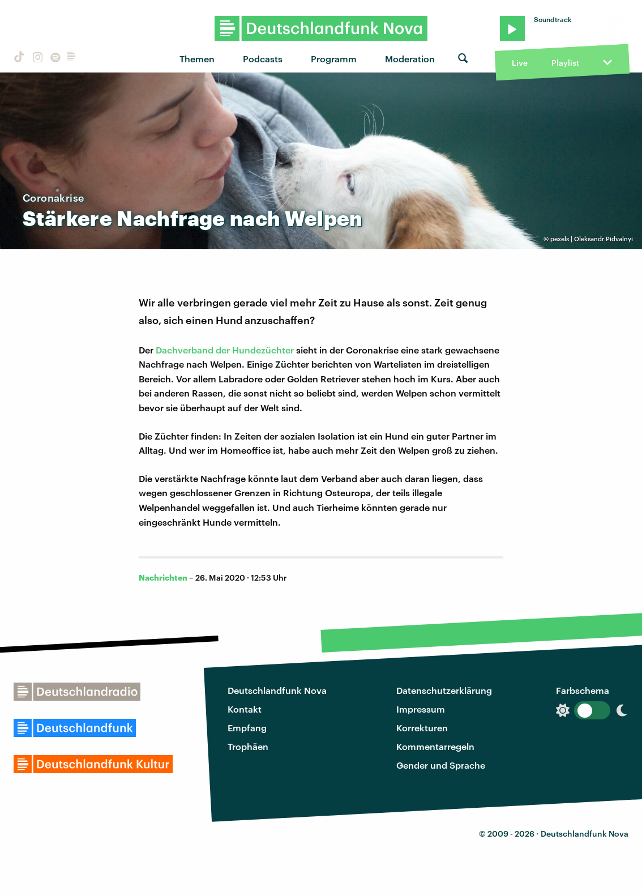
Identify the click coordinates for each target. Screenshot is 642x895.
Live (520, 62)
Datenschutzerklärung (444, 690)
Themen (197, 58)
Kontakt (245, 709)
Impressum (420, 709)
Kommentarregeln (435, 746)
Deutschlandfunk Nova (277, 690)
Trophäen (248, 746)
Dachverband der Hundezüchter (225, 349)
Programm (334, 58)
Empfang (247, 727)
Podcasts (263, 58)
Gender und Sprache (440, 765)
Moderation (410, 58)
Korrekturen (422, 727)
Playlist (565, 62)
